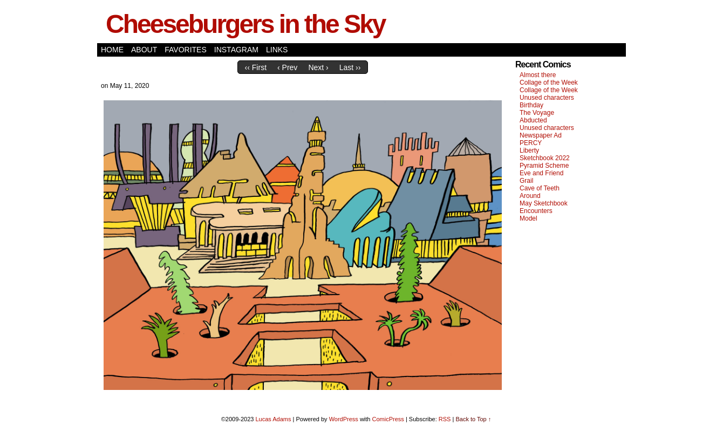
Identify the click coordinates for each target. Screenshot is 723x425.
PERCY (531, 143)
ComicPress (388, 419)
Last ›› (350, 67)
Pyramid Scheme (544, 165)
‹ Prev (287, 67)
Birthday (531, 105)
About (144, 49)
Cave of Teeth (540, 188)
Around (530, 196)
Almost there (538, 75)
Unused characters (547, 97)
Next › (318, 67)
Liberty (529, 150)
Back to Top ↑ (473, 419)
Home (112, 49)
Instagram (236, 49)
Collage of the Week (549, 82)
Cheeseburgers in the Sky (245, 24)
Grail (526, 180)
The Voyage (537, 112)
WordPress (343, 419)
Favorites (186, 49)
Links (277, 49)
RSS (445, 419)
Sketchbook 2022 (545, 158)
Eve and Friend (541, 173)
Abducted (533, 120)
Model (528, 218)
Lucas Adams (273, 419)
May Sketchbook (544, 203)
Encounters (536, 211)
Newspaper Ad (541, 135)
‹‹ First (256, 67)
